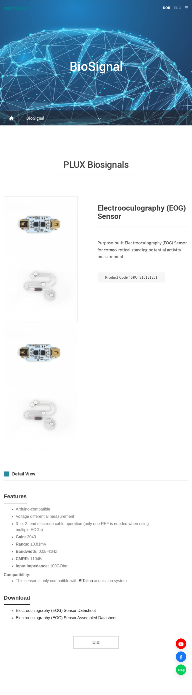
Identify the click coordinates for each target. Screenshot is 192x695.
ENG (177, 7)
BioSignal (96, 66)
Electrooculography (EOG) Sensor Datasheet (56, 624)
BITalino (86, 595)
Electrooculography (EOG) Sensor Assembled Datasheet (66, 632)
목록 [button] (96, 656)
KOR (166, 7)
